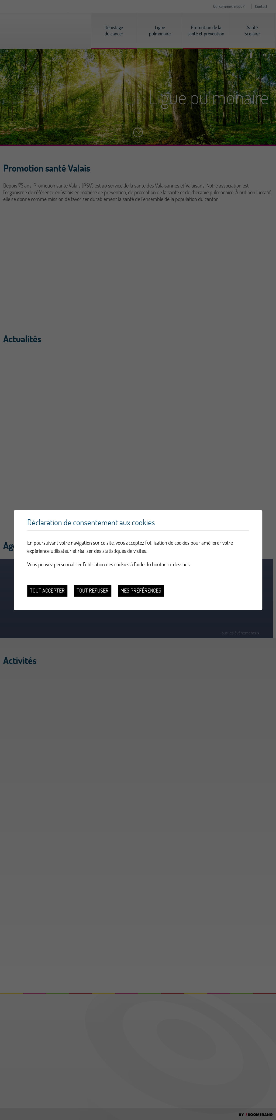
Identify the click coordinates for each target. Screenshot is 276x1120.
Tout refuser (93, 590)
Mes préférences (140, 590)
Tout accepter (47, 590)
